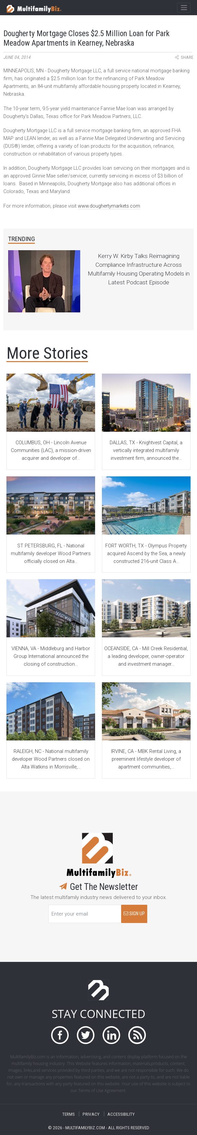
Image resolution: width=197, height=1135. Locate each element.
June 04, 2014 (16, 57)
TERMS (68, 1113)
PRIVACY (91, 1113)
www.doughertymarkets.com (109, 206)
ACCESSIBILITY (121, 1113)
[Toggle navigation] (183, 8)
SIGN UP (134, 914)
